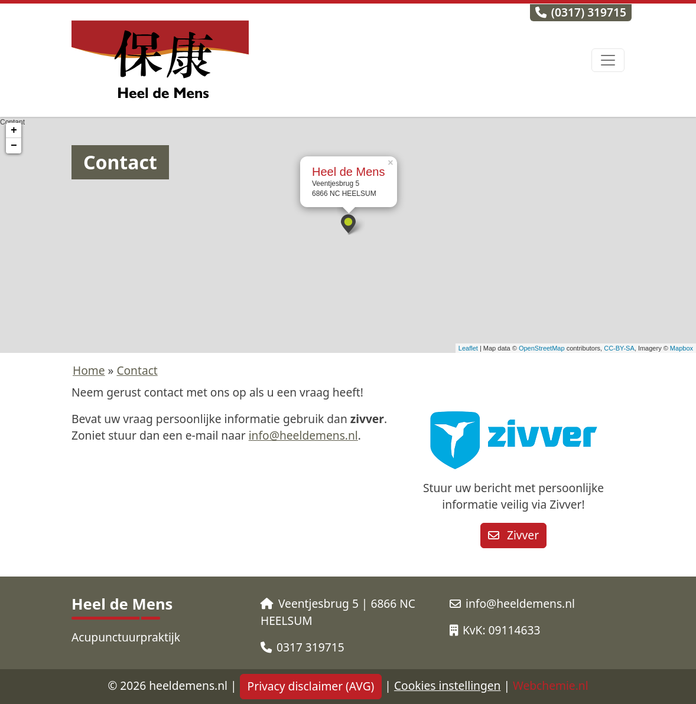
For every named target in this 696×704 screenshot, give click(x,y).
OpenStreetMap (542, 348)
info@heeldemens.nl (303, 435)
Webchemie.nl (550, 685)
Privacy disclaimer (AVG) (311, 686)
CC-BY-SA (619, 348)
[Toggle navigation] (608, 60)
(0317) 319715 (580, 12)
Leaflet (468, 348)
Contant (346, 235)
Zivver (513, 535)
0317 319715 (302, 647)
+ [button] (14, 130)
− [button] (14, 146)
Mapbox (681, 348)
